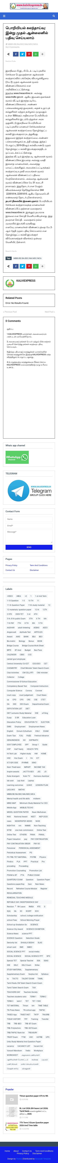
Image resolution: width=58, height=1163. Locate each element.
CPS (21, 700)
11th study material (36, 605)
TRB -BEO (17, 1024)
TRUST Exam (12, 1037)
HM (35, 754)
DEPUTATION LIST (14, 709)
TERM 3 (10, 1001)
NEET (33, 817)
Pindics (10, 862)
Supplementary (31, 970)
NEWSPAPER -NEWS (23, 821)
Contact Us (10, 570)
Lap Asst (20, 781)
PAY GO (37, 844)
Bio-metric (11, 641)
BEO (40, 637)
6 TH (38, 619)
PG (31, 853)
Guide (44, 745)
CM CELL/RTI (27, 673)
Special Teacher (26, 961)
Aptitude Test (25, 632)
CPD (14, 700)
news (9, 821)
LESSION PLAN (42, 785)
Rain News (39, 884)
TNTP (36, 1015)
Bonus (31, 641)
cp (8, 700)
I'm (31, 758)
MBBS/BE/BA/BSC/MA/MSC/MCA (23, 44)
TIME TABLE (43, 1006)
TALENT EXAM (28, 979)
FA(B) (28, 736)
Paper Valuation (14, 839)
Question (29, 880)
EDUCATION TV (31, 722)
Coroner (38, 691)
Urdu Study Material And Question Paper (24, 1042)
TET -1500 (36, 1001)
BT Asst (18, 650)
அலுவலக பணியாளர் (30, 1055)
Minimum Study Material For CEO (33, 803)
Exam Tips (11, 736)
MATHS (21, 790)
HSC (9, 758)
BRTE (9, 650)
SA (15, 911)
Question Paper (43, 880)
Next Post (49, 312)
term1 (19, 1001)
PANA (32, 835)
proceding (11, 866)
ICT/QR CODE (12, 763)
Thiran (25, 1006)
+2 (26, 596)
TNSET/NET (25, 1015)
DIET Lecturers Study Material (19, 713)
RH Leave (21, 907)
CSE (35, 700)
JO (45, 772)
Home (7, 1151)
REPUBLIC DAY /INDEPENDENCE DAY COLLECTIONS (22, 902)
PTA (22, 875)
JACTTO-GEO (28, 772)
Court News (41, 695)
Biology (22, 641)
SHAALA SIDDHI (27, 943)
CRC (28, 700)
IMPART (27, 767)
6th (45, 619)
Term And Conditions (38, 565)
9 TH (41, 623)
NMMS (27, 826)
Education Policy (14, 722)
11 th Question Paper (16, 605)
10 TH (30, 601)
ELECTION (45, 722)
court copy (11, 695)
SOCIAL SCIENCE (14, 956)
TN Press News (13, 1010)
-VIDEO (10, 596)
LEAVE (29, 785)
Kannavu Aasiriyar (41, 776)
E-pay (9, 718)
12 (49, 605)
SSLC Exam (26, 965)
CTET (43, 700)
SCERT (28, 911)
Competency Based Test (17, 686)
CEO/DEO (36, 664)
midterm (36, 799)
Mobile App (11, 808)
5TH (31, 619)
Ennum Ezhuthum (24, 731)
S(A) (9, 911)
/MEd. (18, 596)
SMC (22, 947)
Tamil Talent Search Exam (18, 988)
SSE (8, 965)
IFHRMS (25, 763)
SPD (48, 956)
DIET (28, 709)
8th (33, 623)
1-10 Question (13, 601)
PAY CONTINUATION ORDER (18, 844)
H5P (9, 749)
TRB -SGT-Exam (30, 1028)
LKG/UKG (11, 790)
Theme (19, 1159)
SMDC (29, 947)
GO (24, 740)
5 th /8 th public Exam (16, 619)
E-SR (17, 718)
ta (8, 979)
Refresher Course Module (26, 889)
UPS (47, 1037)
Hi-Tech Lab (12, 754)
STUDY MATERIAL (14, 970)
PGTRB (33, 857)
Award (9, 637)
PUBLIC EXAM (33, 875)
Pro (43, 862)
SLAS (40, 943)
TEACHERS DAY (13, 992)
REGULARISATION (14, 893)
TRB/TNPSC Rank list (16, 1033)
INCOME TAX (39, 767)
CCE (30, 655)
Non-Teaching (40, 826)
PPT (25, 862)
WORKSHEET (12, 1055)
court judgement (26, 695)
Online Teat (41, 830)
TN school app (29, 1010)
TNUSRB (45, 1015)
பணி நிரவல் (12, 1064)
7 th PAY (10, 623)
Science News (12, 934)
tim (33, 1006)
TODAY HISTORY (14, 1019)
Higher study (25, 754)
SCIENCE (34, 925)
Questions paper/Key (15, 884)
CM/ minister (42, 673)
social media (34, 952)
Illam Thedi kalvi (14, 767)
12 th (37, 610)
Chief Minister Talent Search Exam (35, 668)
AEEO (45, 628)
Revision (10, 907)
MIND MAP (11, 803)
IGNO (34, 763)
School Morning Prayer (29, 920)
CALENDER (11, 655)
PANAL (42, 835)
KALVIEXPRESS (25, 280)
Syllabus (44, 974)
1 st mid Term (41, 596)
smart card (11, 947)
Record (10, 889)
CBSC (22, 655)
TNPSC (42, 1010)
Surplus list (33, 974)
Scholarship (12, 916)
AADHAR (10, 628)
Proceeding (23, 866)
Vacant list (38, 1046)
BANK (26, 637)
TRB (8, 1024)
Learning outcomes (15, 785)
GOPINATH (33, 740)
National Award (20, 817)
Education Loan (29, 718)
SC (21, 911)
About (16, 1151)
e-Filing (45, 713)
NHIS (38, 821)
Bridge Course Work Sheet (33, 646)
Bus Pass (38, 650)
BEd (33, 637)
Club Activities (13, 673)
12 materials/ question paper (19, 610)
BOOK (39, 641)
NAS (9, 817)
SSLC (16, 965)
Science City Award (15, 929)
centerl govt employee (16, 659)
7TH (19, 623)
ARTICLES (38, 632)
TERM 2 (43, 997)
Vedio (28, 1051)
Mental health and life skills (18, 799)
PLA (18, 862)
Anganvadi (11, 632)
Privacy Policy (11, 565)
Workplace (38, 1051)
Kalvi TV (26, 776)
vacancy (10, 1046)
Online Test (11, 835)
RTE (39, 907)
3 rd (28, 614)
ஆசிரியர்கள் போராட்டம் (17, 1060)
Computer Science (14, 691)
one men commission (24, 830)
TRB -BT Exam (31, 1024)
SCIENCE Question (14, 938)
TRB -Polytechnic (14, 1028)
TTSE (23, 1037)
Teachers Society (31, 992)
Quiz (30, 884)
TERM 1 (33, 997)
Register (44, 889)
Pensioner (11, 848)
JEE (39, 772)
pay (25, 839)
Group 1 (35, 745)
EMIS (9, 727)
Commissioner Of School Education (22, 682)
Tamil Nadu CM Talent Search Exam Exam (24, 983)
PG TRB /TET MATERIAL (17, 857)
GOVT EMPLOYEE (14, 745)
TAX (34, 988)
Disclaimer (34, 570)
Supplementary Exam (16, 974)
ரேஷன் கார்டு (12, 1069)
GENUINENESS (13, 740)
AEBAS (36, 628)
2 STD (9, 614)
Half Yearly (18, 749)
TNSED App (12, 1015)
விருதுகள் (26, 1069)
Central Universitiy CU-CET (18, 664)
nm (20, 826)
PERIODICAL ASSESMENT (29, 848)
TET (27, 1001)
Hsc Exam (18, 758)
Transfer (45, 1019)
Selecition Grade (32, 938)
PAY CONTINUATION (39, 839)
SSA (38, 961)
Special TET (12, 961)
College (21, 677)
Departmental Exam (40, 704)
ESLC (37, 731)
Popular (10, 1089)
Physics (42, 857)
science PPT (27, 934)
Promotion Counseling (16, 871)
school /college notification (31, 916)
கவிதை (35, 1060)
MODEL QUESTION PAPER (17, 812)
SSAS (46, 961)
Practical (34, 862)
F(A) (21, 736)
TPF (26, 1019)
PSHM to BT (12, 875)
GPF (27, 745)
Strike (37, 965)
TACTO (15, 979)
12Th (45, 610)
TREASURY (32, 1033)
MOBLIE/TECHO (26, 808)
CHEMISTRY (12, 668)
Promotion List (35, 871)
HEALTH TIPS (32, 749)
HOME (43, 754)
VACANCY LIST (23, 1046)
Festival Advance (41, 736)
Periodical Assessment (16, 853)
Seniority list (12, 943)
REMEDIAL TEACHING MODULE (20, 898)
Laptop (31, 781)
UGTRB (39, 1037)
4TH (35, 614)
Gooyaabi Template (43, 1159)
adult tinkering (24, 628)
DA (8, 704)
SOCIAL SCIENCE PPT (16, 952)
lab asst (10, 781)
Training (34, 1019)
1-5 (23, 601)
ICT (37, 758)
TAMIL (40, 979)
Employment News (37, 727)
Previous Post (11, 312)
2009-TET (19, 614)
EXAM (45, 731)
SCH (37, 911)
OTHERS (23, 835)
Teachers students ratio (16, 997)
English (10, 731)
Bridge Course (13, 646)
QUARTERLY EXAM (14, 880)
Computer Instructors (39, 686)
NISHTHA (11, 826)
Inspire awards (13, 772)
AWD (18, 637)
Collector (10, 677)
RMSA (31, 907)
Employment (20, 727)
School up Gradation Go (17, 925)
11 (38, 601)
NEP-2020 (43, 817)
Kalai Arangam (13, 776)
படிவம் (45, 1060)
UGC (31, 1037)
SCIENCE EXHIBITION (35, 929)
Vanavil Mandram (14, 1051)
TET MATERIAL (13, 1006)
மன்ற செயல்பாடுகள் (30, 1064)
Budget (28, 650)
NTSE (9, 830)
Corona (29, 691)
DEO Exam (24, 704)
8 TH (27, 623)
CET (45, 664)
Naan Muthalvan (39, 812)
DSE (36, 713)
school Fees (12, 920)
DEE (14, 704)
